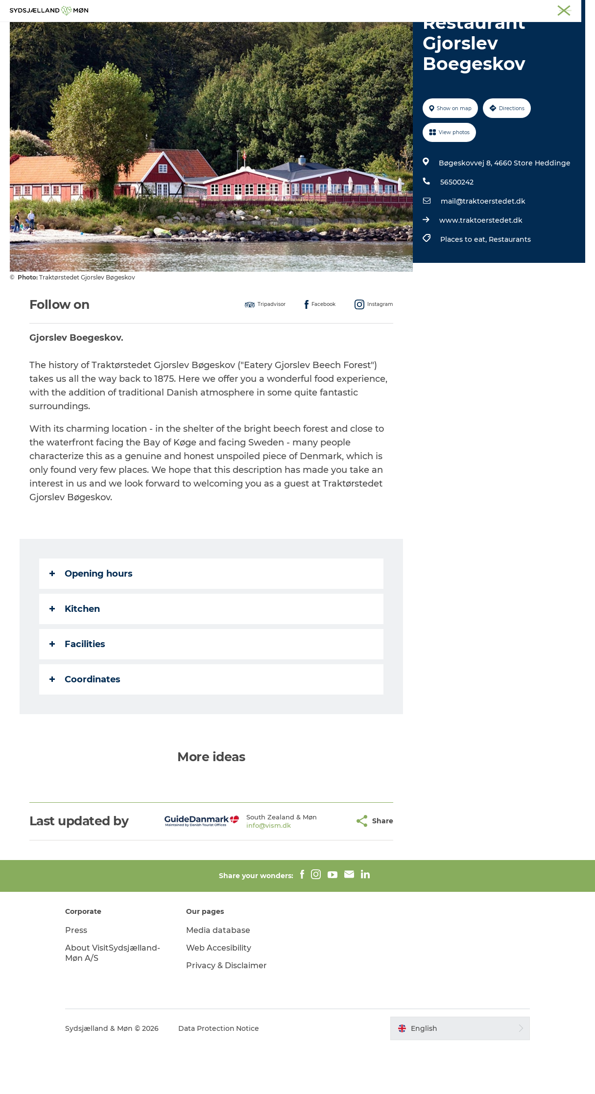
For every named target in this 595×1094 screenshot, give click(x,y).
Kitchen (74, 655)
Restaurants (510, 285)
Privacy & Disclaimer (227, 1012)
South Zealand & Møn (397, 9)
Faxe (578, 9)
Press (78, 976)
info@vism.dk (244, 872)
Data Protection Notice (220, 1075)
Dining (415, 31)
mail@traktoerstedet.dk (483, 247)
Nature (237, 31)
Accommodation (356, 31)
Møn (443, 9)
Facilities (77, 690)
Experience (189, 31)
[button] (322, 867)
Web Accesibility (219, 994)
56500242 (457, 228)
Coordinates (84, 726)
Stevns (505, 9)
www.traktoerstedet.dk (481, 266)
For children (286, 31)
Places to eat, (464, 285)
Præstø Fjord (543, 9)
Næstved (473, 9)
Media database (219, 976)
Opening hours (91, 620)
